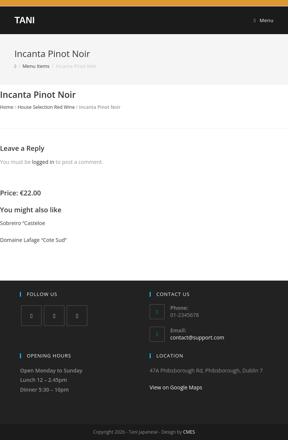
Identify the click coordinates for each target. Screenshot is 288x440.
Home (7, 107)
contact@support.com (197, 337)
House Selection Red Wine (46, 107)
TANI (24, 20)
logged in (43, 161)
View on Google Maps (176, 387)
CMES (189, 432)
